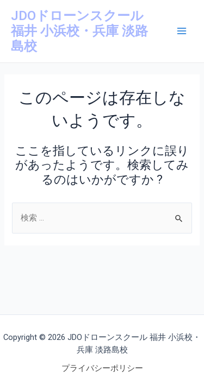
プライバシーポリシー (102, 368)
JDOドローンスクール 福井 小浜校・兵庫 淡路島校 (79, 31)
